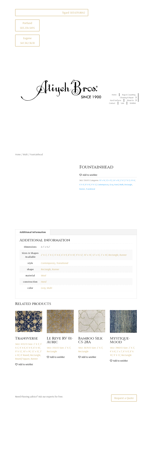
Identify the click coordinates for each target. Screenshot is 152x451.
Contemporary (103, 184)
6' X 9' (81, 184)
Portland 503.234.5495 (27, 25)
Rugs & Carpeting (128, 94)
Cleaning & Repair (127, 97)
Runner (82, 189)
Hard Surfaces (115, 100)
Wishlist (133, 103)
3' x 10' (104, 254)
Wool (43, 275)
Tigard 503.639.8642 (73, 12)
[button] (88, 175)
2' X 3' (122, 180)
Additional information (33, 232)
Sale (122, 103)
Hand (116, 184)
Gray (111, 184)
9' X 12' (93, 184)
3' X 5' (127, 180)
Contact (112, 103)
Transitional (90, 189)
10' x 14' (102, 180)
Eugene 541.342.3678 (27, 40)
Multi (25, 154)
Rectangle (128, 184)
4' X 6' (133, 180)
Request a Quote (124, 398)
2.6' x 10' (116, 180)
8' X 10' (87, 184)
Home (114, 94)
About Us (130, 100)
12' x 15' (109, 180)
